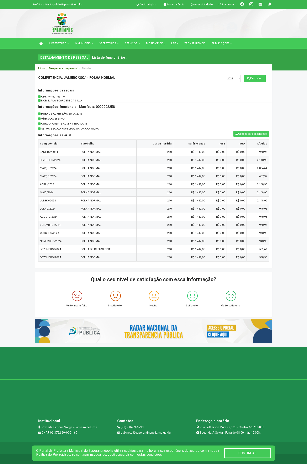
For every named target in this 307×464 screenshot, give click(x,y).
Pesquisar (254, 78)
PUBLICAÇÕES (222, 43)
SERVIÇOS (132, 43)
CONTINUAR (247, 453)
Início (41, 68)
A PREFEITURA (59, 43)
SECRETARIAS (108, 43)
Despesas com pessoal (63, 68)
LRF (174, 43)
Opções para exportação (251, 133)
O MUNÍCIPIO (84, 43)
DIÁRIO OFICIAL (155, 43)
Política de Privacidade (53, 455)
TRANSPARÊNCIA (195, 43)
